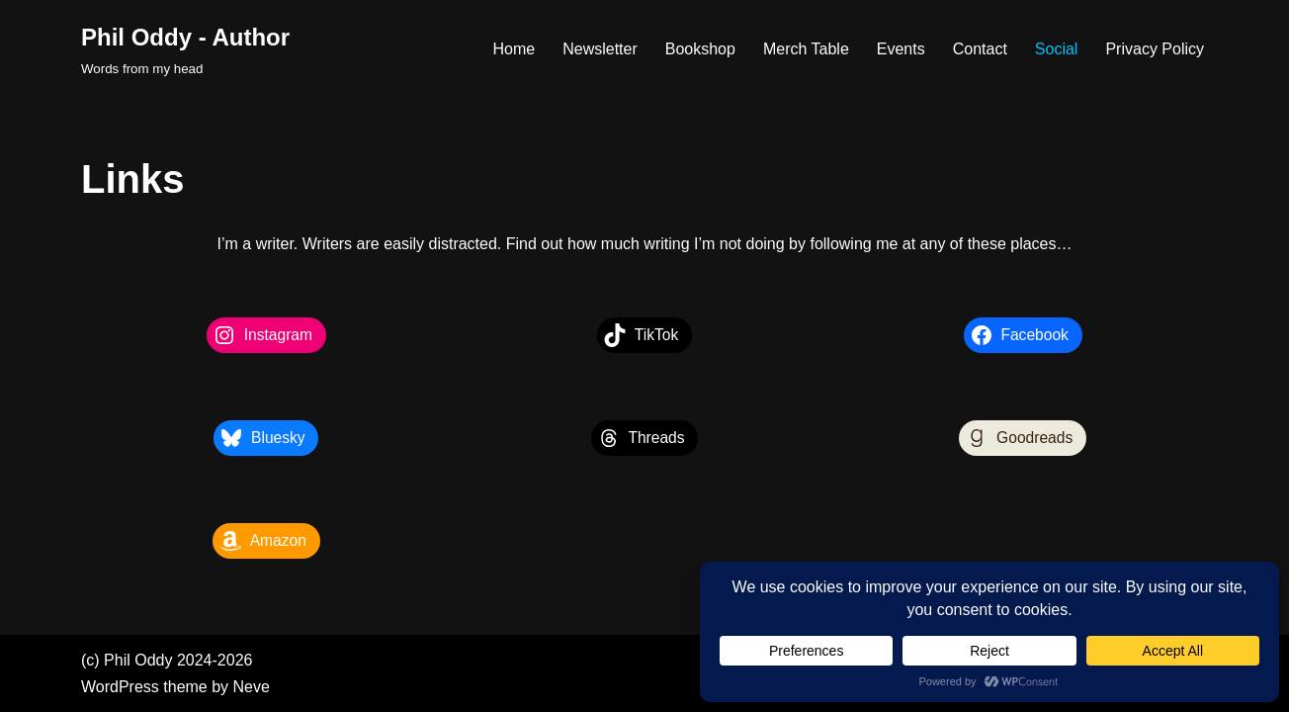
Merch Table (806, 49)
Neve (251, 686)
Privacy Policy (1154, 49)
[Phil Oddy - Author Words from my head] (185, 49)
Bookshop (700, 49)
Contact (980, 49)
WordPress (120, 686)
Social (1056, 49)
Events (901, 49)
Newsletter (600, 49)
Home (513, 49)
